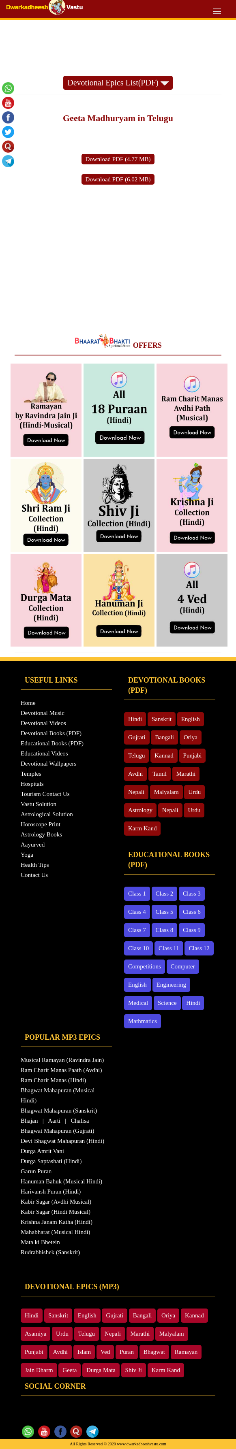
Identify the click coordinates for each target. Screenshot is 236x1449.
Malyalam (166, 792)
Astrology (140, 810)
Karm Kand (142, 828)
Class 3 (192, 893)
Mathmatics (142, 1021)
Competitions (144, 966)
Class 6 (192, 912)
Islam (84, 1352)
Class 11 (169, 948)
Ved (105, 1352)
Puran (127, 1352)
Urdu (194, 792)
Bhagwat (154, 1352)
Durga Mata (101, 1370)
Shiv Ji (133, 1370)
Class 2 (165, 893)
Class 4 (137, 912)
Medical (138, 1003)
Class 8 (165, 930)
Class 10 (138, 948)
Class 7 (137, 930)
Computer (183, 966)
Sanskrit (162, 719)
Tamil (159, 773)
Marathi (185, 773)
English (190, 719)
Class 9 (192, 930)
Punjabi (192, 755)
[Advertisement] (118, 43)
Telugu (136, 755)
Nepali (136, 792)
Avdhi (135, 773)
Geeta (69, 1370)
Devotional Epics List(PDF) (117, 82)
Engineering (171, 984)
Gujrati (137, 737)
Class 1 (137, 893)
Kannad (164, 755)
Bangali (164, 737)
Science (167, 1003)
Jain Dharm (39, 1370)
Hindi (135, 719)
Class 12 (199, 948)
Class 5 (165, 912)
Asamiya (35, 1333)
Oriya (190, 737)
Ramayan (186, 1352)
